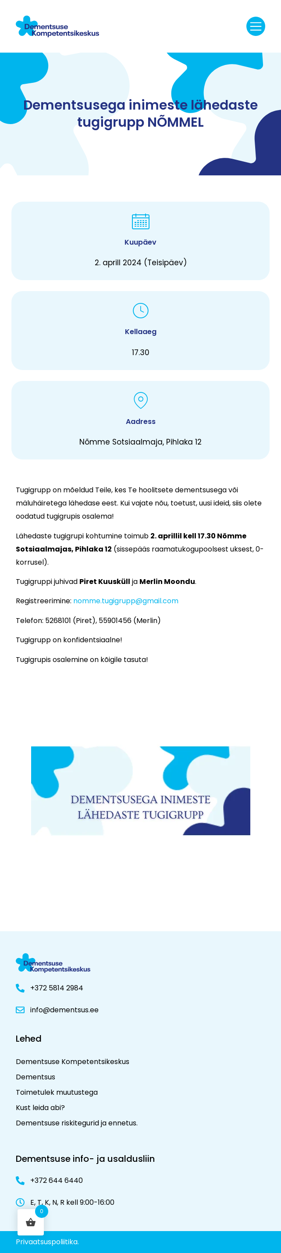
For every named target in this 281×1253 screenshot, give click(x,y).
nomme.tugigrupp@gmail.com (125, 601)
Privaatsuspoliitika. (47, 1242)
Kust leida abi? (40, 1108)
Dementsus (35, 1077)
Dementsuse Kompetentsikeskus (72, 1062)
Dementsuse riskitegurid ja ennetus (76, 1123)
